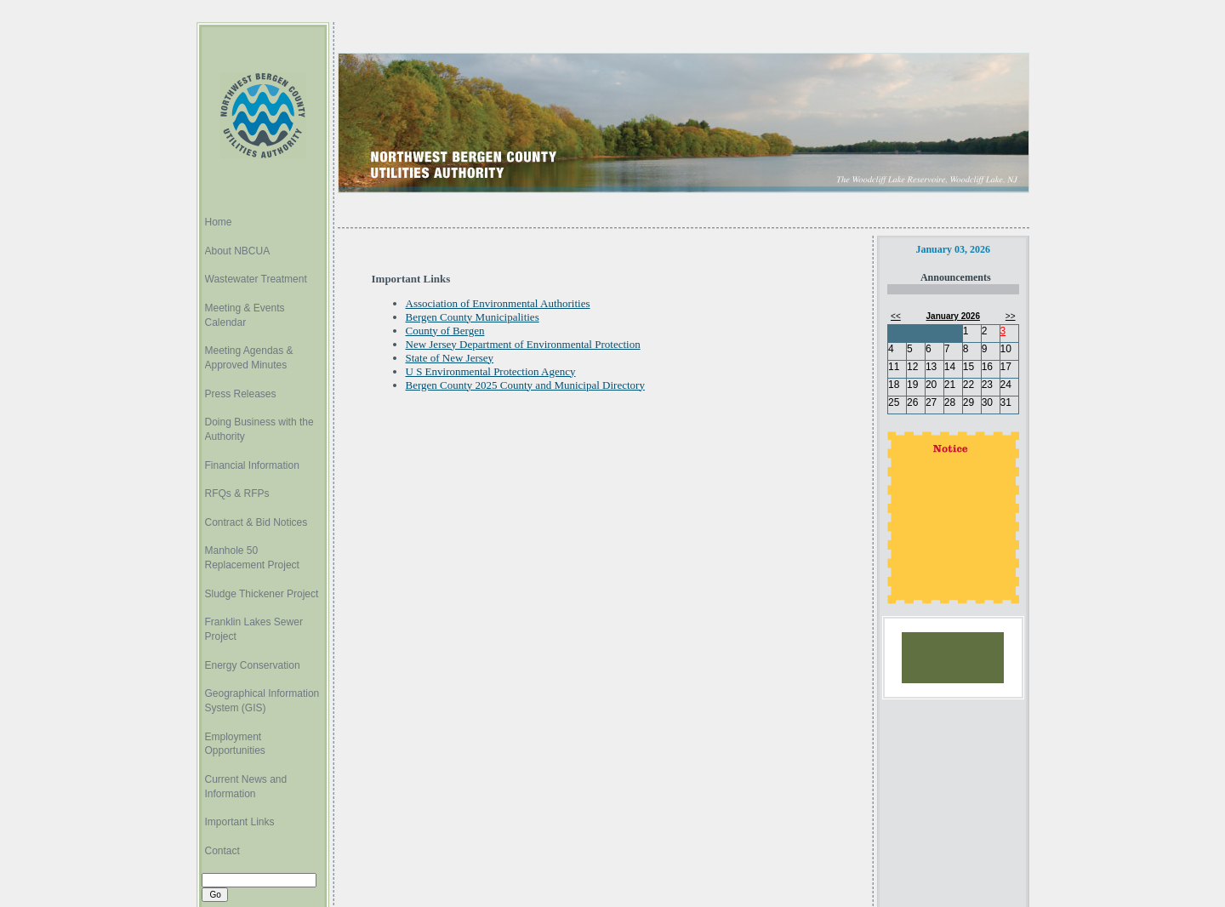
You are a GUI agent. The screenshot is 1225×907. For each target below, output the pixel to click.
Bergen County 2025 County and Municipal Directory (525, 385)
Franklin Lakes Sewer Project (254, 629)
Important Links (240, 822)
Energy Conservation (252, 665)
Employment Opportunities (235, 744)
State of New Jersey (450, 357)
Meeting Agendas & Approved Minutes (249, 358)
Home (218, 222)
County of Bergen (445, 330)
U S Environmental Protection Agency (491, 371)
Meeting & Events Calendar (245, 315)
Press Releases (240, 394)
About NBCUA (238, 251)
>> (1011, 316)
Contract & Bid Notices (256, 522)
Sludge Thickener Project (262, 594)
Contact (222, 851)
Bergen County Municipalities (472, 317)
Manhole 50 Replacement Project (252, 558)
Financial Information (252, 465)
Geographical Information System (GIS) (262, 700)
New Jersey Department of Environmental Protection (523, 344)
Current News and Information (246, 786)
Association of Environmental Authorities (498, 303)
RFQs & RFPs (237, 493)
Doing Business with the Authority (259, 429)
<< (896, 316)
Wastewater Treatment (256, 279)
